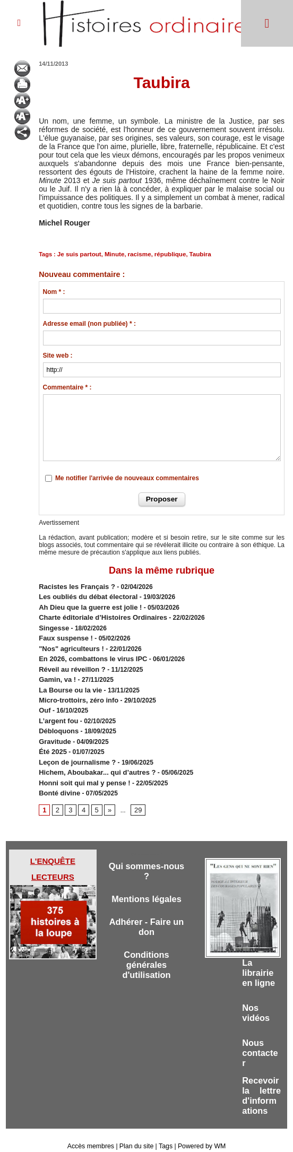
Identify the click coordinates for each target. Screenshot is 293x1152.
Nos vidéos (256, 997)
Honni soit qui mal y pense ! (81, 766)
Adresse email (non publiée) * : (89, 323)
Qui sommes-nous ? (146, 854)
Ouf (44, 700)
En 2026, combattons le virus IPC (89, 652)
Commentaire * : (67, 387)
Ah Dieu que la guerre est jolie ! (86, 604)
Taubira (193, 253)
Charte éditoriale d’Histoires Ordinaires (98, 614)
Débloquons (57, 719)
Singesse (53, 623)
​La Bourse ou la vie (68, 681)
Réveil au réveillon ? (69, 661)
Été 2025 (52, 738)
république (164, 253)
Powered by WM (200, 1135)
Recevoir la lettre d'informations (261, 1083)
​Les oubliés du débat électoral (84, 595)
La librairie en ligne (259, 956)
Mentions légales (146, 883)
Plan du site (136, 1135)
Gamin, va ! (56, 671)
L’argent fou (57, 709)
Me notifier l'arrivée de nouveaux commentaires (127, 477)
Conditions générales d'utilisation (147, 951)
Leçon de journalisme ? (74, 747)
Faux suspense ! (64, 633)
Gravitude (53, 728)
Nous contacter (260, 1038)
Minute (111, 253)
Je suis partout (78, 253)
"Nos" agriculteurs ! (69, 642)
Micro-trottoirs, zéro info (76, 690)
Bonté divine (58, 776)
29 (136, 792)
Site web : (58, 355)
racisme (135, 253)
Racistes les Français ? (74, 585)
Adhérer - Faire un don (146, 912)
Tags (164, 1135)
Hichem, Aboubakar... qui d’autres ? (93, 757)
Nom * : (54, 291)
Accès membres (92, 1135)
